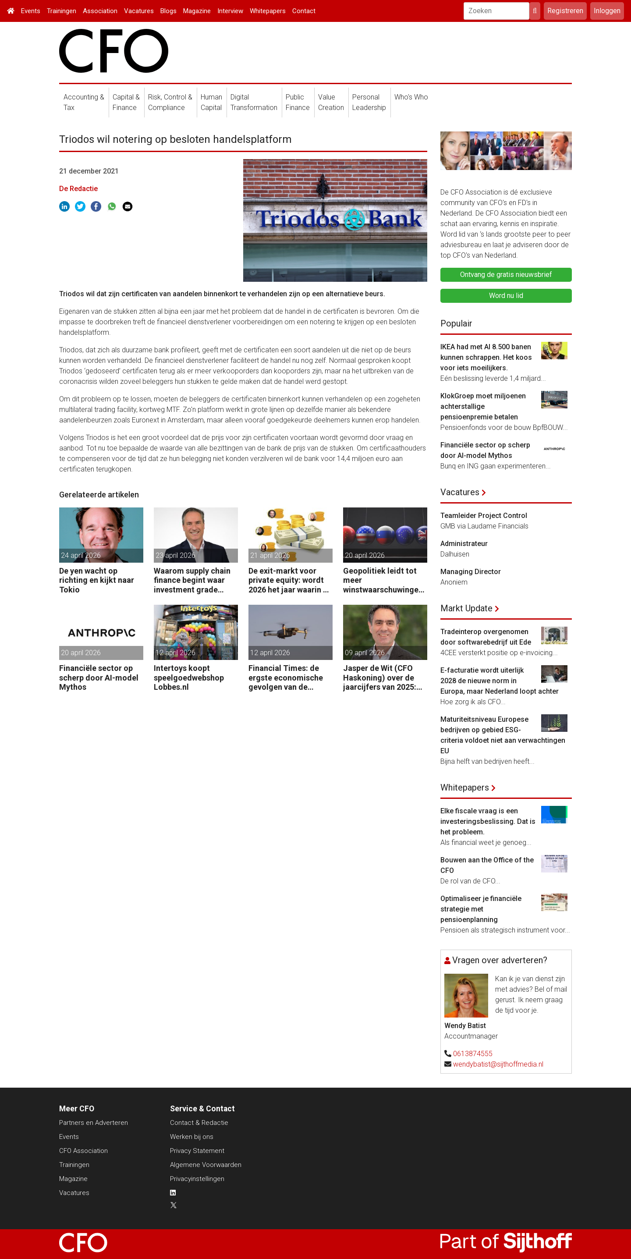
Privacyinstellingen (197, 1179)
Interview (230, 11)
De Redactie (78, 188)
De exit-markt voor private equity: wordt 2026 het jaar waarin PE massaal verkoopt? (290, 580)
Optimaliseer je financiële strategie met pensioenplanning (480, 909)
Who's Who (411, 97)
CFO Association (83, 1151)
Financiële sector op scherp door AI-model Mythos (98, 677)
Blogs (168, 11)
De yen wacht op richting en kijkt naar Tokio (96, 580)
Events (30, 11)
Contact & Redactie (199, 1123)
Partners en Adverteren (93, 1123)
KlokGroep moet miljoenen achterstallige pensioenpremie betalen (483, 406)
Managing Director (470, 571)
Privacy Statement (197, 1151)
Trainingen (61, 11)
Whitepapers (268, 11)
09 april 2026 (365, 653)
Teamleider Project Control (483, 515)
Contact (304, 11)
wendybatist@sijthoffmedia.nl (498, 1064)
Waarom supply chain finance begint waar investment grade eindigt (192, 580)
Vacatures (139, 11)
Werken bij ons (191, 1137)
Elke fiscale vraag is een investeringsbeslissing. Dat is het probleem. (487, 821)
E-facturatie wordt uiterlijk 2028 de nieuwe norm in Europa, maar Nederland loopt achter (499, 680)
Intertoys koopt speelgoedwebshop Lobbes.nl (189, 677)
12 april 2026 (175, 653)
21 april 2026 (270, 555)
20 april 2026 (365, 555)
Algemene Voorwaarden (205, 1165)
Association (100, 11)
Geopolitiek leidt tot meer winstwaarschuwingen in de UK (383, 580)
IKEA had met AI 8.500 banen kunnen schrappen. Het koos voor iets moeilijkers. (486, 357)
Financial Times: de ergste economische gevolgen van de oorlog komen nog (285, 677)
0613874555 (473, 1054)
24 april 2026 (81, 555)
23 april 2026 (175, 555)
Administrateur (464, 543)
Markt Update (466, 608)
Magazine (197, 11)
